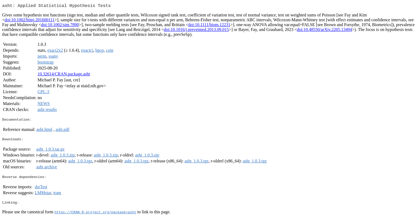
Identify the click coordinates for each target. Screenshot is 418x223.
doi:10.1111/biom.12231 (209, 25)
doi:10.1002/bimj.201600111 (29, 21)
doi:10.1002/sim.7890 (60, 25)
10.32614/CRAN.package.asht (63, 75)
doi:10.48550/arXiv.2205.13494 (324, 30)
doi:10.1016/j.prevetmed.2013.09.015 (196, 30)
